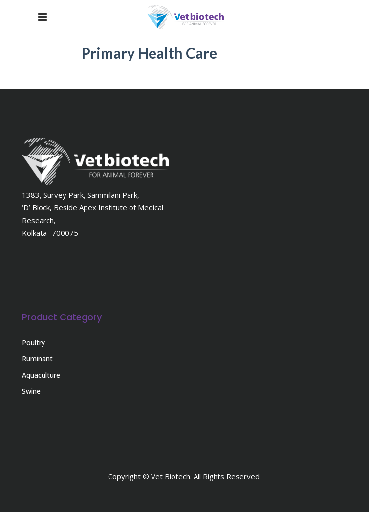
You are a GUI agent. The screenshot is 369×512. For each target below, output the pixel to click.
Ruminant (37, 358)
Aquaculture (41, 374)
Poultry (33, 342)
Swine (31, 391)
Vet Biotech (170, 476)
